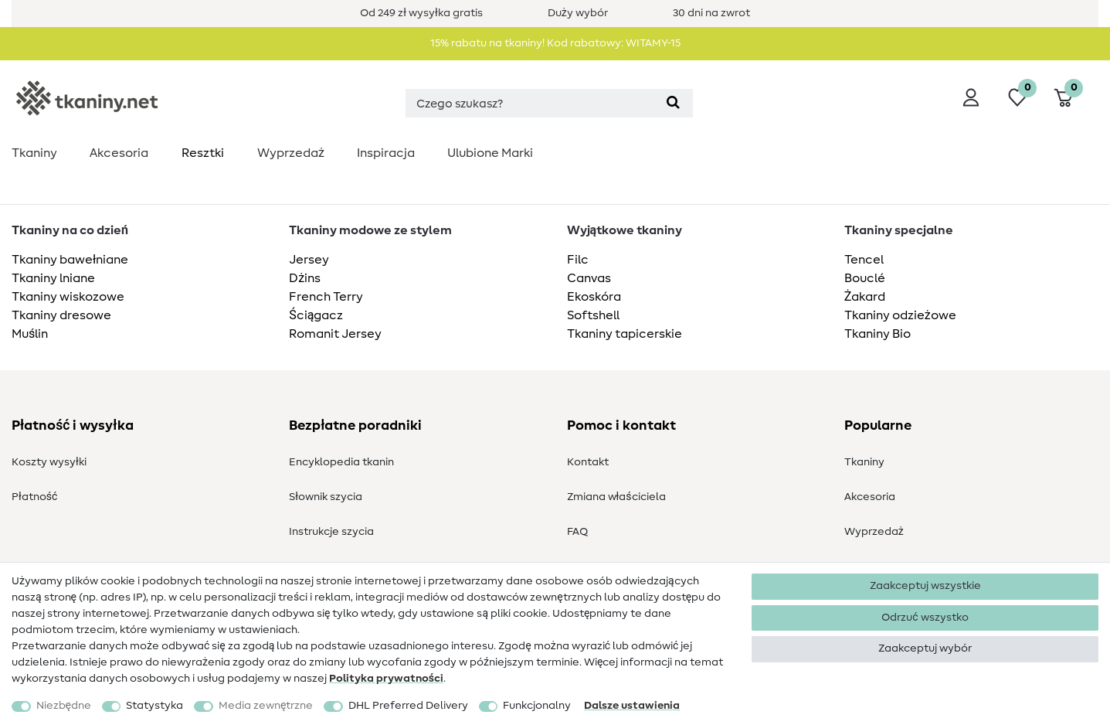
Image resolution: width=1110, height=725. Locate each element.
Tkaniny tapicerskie (624, 334)
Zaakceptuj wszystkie (925, 585)
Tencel (864, 260)
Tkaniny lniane (53, 278)
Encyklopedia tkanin (341, 462)
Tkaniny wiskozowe (68, 297)
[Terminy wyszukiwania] (529, 103)
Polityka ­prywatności (386, 678)
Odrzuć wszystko (924, 617)
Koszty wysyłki (49, 462)
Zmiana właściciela (616, 497)
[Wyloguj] (971, 97)
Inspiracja (386, 153)
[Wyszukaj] (672, 103)
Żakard (865, 297)
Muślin (30, 334)
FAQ (577, 531)
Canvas (589, 278)
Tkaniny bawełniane (70, 260)
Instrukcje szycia (331, 531)
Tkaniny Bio (877, 334)
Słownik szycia (325, 497)
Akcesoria (119, 153)
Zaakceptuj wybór (925, 648)
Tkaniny (34, 153)
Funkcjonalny (537, 705)
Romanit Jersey (335, 334)
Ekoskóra (594, 297)
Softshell (593, 315)
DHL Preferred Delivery (408, 705)
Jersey (309, 260)
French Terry (326, 297)
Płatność (34, 497)
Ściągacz (316, 315)
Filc (578, 260)
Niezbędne (63, 705)
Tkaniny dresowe (61, 315)
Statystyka (154, 705)
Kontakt (588, 462)
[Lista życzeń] (1017, 97)
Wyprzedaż (290, 153)
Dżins (305, 278)
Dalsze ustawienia (632, 705)
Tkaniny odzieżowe (900, 315)
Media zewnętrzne (266, 705)
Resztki (203, 153)
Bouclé (864, 278)
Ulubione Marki (490, 153)
